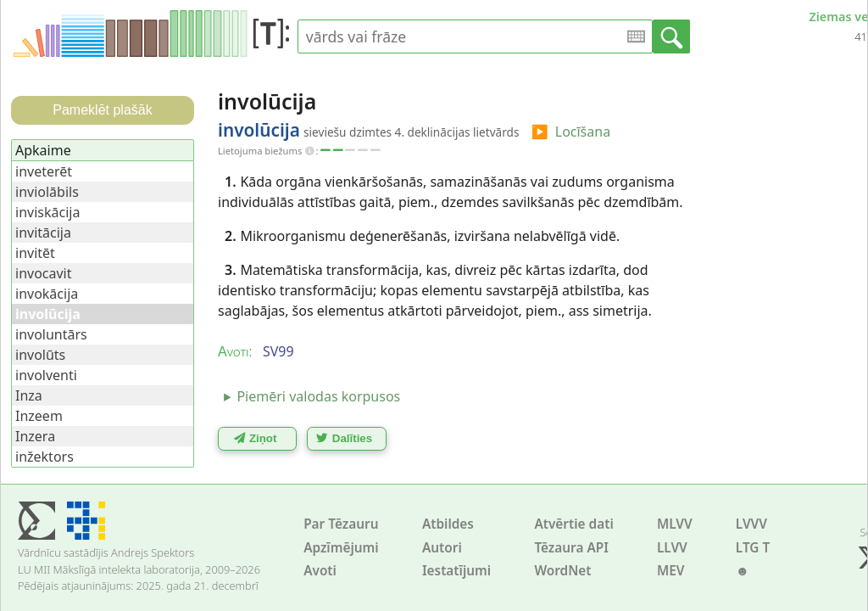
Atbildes (448, 524)
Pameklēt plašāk (102, 110)
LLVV (672, 548)
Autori (442, 548)
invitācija (43, 232)
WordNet (562, 571)
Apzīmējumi (341, 548)
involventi (46, 375)
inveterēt (43, 171)
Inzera (35, 436)
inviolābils (47, 191)
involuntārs (51, 334)
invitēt (35, 253)
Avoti (320, 571)
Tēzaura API (571, 548)
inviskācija (47, 212)
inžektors (44, 456)
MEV (671, 571)
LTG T (753, 548)
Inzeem (39, 415)
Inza (28, 395)
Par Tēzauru (340, 524)
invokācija (46, 293)
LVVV (751, 524)
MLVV (675, 524)
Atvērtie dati (573, 524)
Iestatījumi (456, 571)
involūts (40, 354)
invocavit (43, 273)
